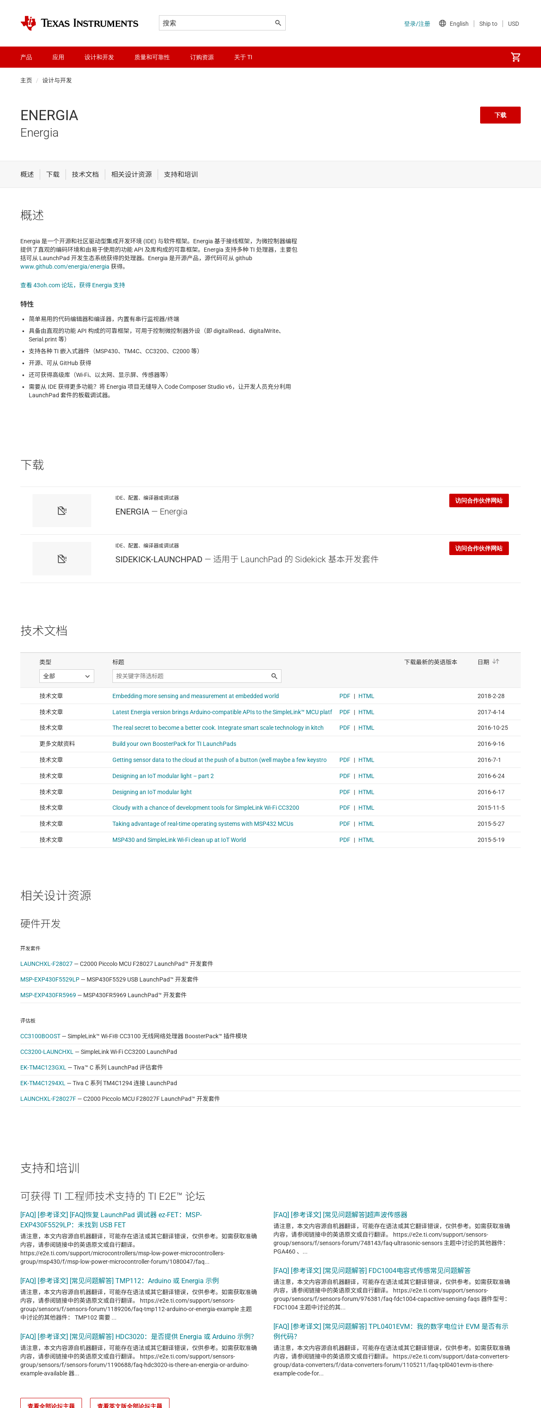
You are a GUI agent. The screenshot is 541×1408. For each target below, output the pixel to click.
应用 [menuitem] (58, 57)
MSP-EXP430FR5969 (48, 995)
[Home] (79, 23)
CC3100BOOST (40, 1036)
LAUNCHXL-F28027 (46, 963)
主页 (26, 80)
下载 (500, 115)
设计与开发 (57, 80)
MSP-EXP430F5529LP (49, 979)
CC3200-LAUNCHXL (47, 1051)
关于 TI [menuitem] (243, 57)
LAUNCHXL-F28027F (48, 1098)
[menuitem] (515, 57)
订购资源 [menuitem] (202, 57)
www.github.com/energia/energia (64, 266)
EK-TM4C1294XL (43, 1083)
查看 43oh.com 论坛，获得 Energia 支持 (72, 285)
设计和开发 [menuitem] (99, 57)
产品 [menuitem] (26, 57)
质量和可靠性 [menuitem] (152, 57)
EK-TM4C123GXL (43, 1067)
